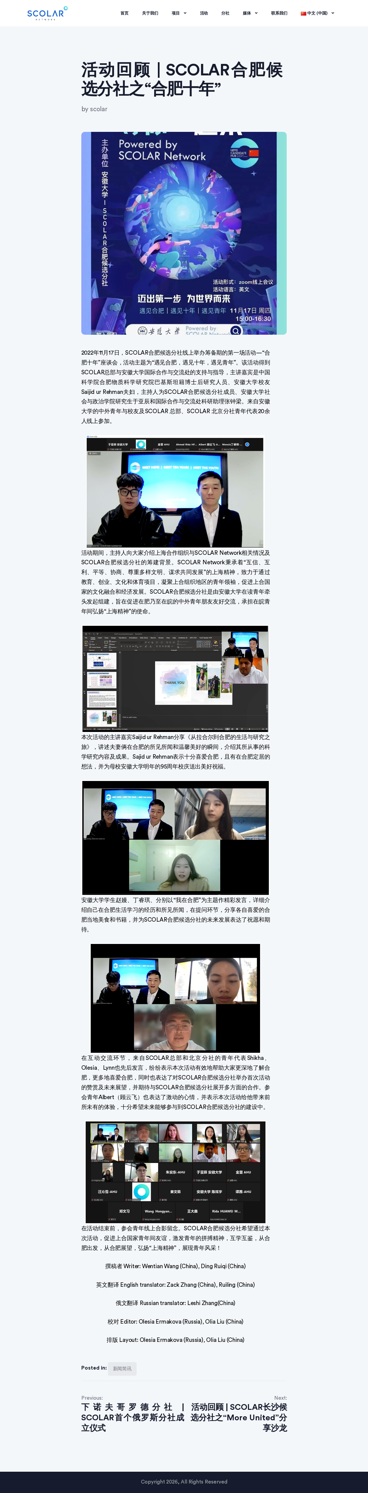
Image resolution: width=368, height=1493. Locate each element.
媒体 (250, 13)
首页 (124, 13)
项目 (179, 13)
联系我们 (279, 13)
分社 (225, 13)
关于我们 (150, 13)
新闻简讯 (122, 1369)
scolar (99, 109)
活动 (204, 13)
